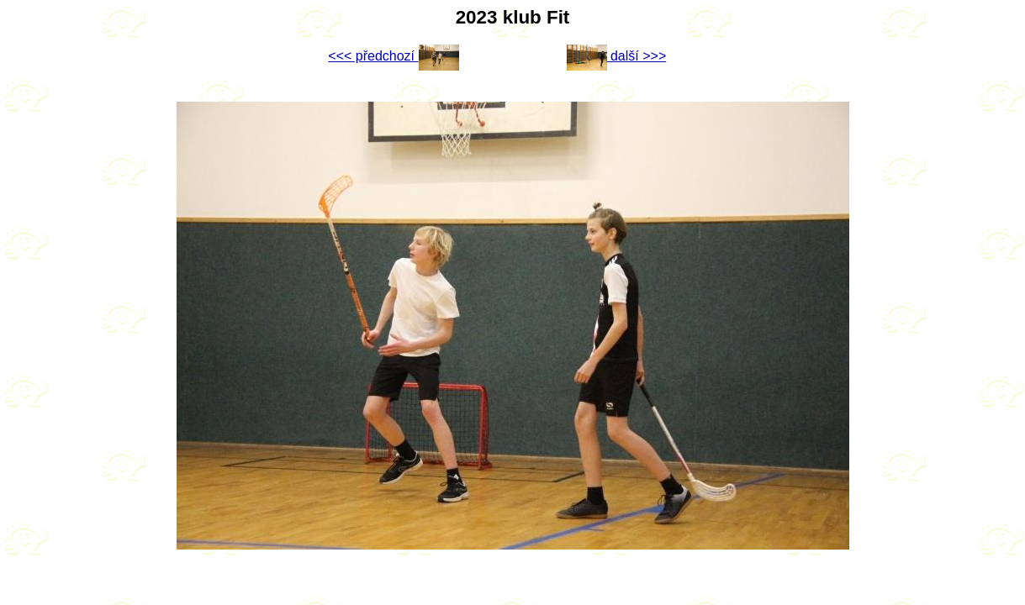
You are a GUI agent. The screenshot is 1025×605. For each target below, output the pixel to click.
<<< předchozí (393, 56)
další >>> (617, 56)
